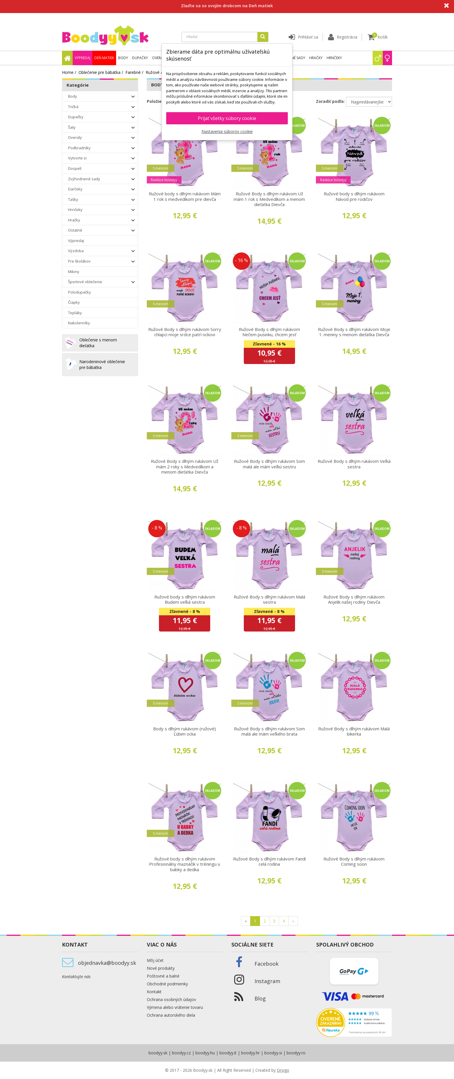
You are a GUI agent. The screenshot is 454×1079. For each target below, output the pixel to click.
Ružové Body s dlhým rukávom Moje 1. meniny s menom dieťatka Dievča (354, 332)
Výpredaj (82, 57)
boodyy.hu (205, 1053)
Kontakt (154, 991)
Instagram (267, 981)
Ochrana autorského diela (171, 1015)
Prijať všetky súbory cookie (227, 118)
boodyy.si (273, 1053)
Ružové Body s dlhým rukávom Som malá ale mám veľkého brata (269, 731)
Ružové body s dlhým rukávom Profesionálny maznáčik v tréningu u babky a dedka (184, 864)
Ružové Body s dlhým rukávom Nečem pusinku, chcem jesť (269, 332)
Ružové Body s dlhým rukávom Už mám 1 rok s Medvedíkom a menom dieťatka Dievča (269, 199)
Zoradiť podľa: (330, 101)
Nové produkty (161, 968)
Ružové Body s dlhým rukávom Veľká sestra (354, 464)
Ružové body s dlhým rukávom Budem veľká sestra (184, 599)
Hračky (316, 57)
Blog (260, 998)
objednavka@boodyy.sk (107, 962)
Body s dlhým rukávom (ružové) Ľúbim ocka (184, 731)
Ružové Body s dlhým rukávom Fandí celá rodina (269, 861)
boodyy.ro (296, 1053)
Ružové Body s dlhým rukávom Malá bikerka (354, 731)
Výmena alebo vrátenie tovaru (175, 1007)
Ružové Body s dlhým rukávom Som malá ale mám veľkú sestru (269, 464)
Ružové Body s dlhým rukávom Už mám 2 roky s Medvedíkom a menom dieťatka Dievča (184, 466)
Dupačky (140, 57)
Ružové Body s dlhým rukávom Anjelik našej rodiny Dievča (354, 599)
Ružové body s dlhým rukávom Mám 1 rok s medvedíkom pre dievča (185, 196)
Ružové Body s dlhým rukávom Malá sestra (269, 599)
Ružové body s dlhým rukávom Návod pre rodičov (354, 196)
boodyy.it (228, 1053)
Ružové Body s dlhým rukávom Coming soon (354, 861)
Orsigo (283, 1070)
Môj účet (155, 960)
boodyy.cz (181, 1053)
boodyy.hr (250, 1053)
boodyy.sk (158, 1053)
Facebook (267, 963)
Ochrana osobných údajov (171, 999)
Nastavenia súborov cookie (227, 131)
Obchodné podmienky (167, 984)
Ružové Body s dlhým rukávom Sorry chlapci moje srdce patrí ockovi (184, 332)
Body (123, 57)
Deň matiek (104, 57)
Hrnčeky (334, 57)
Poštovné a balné (163, 976)
